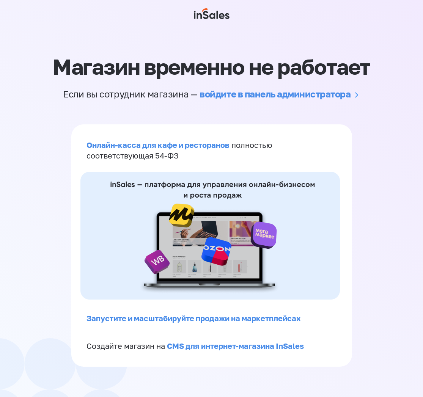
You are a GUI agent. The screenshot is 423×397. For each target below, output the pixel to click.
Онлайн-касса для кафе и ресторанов (158, 144)
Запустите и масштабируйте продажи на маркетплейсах (193, 318)
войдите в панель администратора (275, 93)
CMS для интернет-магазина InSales (235, 345)
